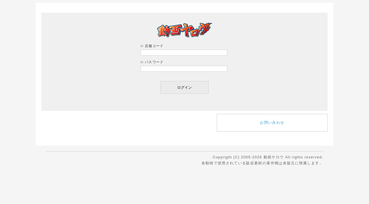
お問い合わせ (272, 122)
